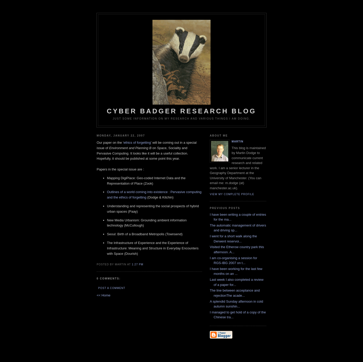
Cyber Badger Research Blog (181, 67)
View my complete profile (232, 194)
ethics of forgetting (137, 142)
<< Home (103, 295)
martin (237, 141)
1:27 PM (137, 264)
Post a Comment (111, 288)
